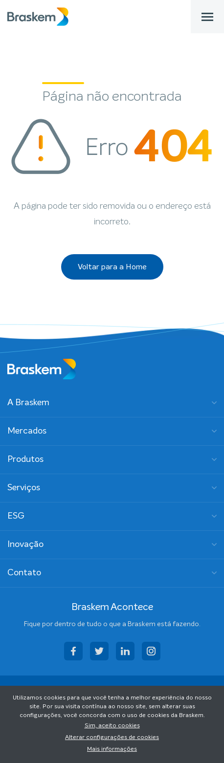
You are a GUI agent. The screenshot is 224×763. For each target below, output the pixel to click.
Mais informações (112, 749)
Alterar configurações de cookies (112, 738)
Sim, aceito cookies (112, 726)
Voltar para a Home (112, 267)
